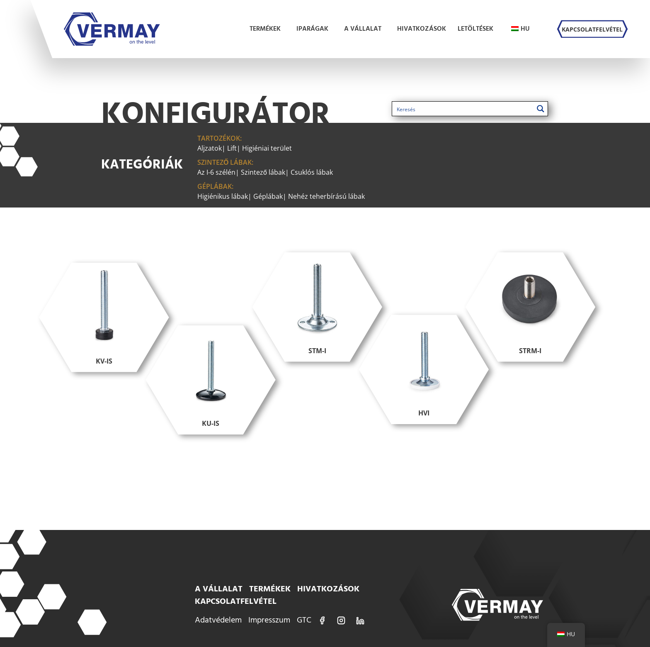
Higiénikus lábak (222, 196)
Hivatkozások (421, 29)
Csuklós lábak (312, 172)
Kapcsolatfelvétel (592, 29)
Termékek (267, 29)
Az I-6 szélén (216, 172)
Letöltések (477, 29)
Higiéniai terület (267, 148)
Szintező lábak (224, 162)
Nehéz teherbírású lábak (326, 196)
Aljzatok (209, 148)
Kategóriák (142, 165)
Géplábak (214, 186)
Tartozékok (218, 138)
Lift (232, 148)
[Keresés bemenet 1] (463, 108)
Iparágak (314, 29)
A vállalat (365, 29)
